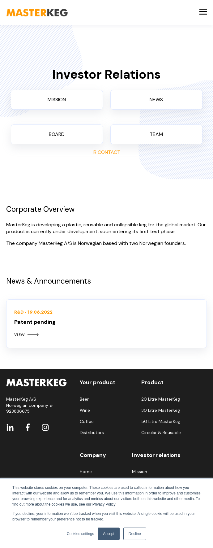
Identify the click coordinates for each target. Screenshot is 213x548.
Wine (85, 410)
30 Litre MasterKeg (160, 410)
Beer (84, 399)
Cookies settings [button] (80, 534)
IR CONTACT (106, 152)
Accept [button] (108, 534)
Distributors (92, 432)
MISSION (57, 99)
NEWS (156, 99)
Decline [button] (135, 534)
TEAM (156, 134)
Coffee (87, 421)
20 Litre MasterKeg (160, 399)
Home (86, 471)
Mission (139, 471)
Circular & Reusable (161, 432)
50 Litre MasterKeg (160, 421)
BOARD (57, 134)
